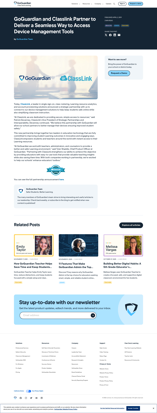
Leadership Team (77, 352)
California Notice (19, 391)
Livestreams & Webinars (49, 356)
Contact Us (103, 360)
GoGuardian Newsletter (49, 372)
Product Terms (104, 377)
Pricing (18, 372)
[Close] (153, 408)
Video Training (104, 352)
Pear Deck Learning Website (133, 348)
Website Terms (104, 369)
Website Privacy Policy (106, 373)
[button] (76, 4)
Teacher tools (129, 356)
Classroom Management (23, 356)
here (61, 180)
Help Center (103, 348)
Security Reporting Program (80, 380)
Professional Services (22, 348)
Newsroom (75, 364)
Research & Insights (77, 360)
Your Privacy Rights (37, 391)
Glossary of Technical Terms (50, 352)
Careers (108, 4)
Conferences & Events (48, 360)
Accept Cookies (133, 408)
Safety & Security (21, 352)
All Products (128, 352)
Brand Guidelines (77, 372)
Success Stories (46, 364)
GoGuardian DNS (21, 360)
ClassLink (25, 104)
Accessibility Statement (79, 356)
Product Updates (47, 368)
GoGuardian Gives (77, 368)
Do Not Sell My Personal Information (112, 408)
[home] (22, 4)
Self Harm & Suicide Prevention (51, 348)
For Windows (19, 364)
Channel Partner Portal (78, 376)
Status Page (103, 356)
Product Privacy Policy (106, 381)
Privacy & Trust (104, 385)
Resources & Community (132, 360)
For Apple (18, 368)
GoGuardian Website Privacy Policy (65, 409)
